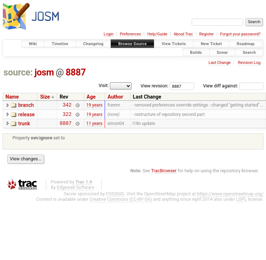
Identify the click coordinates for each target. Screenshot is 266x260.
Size (45, 97)
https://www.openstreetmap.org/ (230, 197)
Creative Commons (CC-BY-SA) (121, 202)
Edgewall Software (75, 190)
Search (249, 52)
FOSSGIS (115, 197)
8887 (75, 72)
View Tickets (174, 44)
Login (108, 34)
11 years (94, 126)
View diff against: (233, 85)
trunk (24, 126)
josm (44, 72)
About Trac (183, 34)
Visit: (104, 85)
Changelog (93, 44)
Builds (196, 52)
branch (26, 105)
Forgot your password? (240, 34)
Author (115, 97)
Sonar (222, 52)
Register (206, 34)
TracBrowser (164, 174)
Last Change (220, 62)
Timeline (60, 44)
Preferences (130, 34)
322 (67, 116)
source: (18, 72)
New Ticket (211, 44)
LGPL (241, 202)
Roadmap (246, 44)
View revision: (154, 85)
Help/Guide (157, 34)
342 (67, 105)
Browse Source (132, 44)
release (26, 115)
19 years (94, 105)
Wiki (33, 44)
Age (91, 97)
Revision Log (249, 62)
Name (12, 97)
